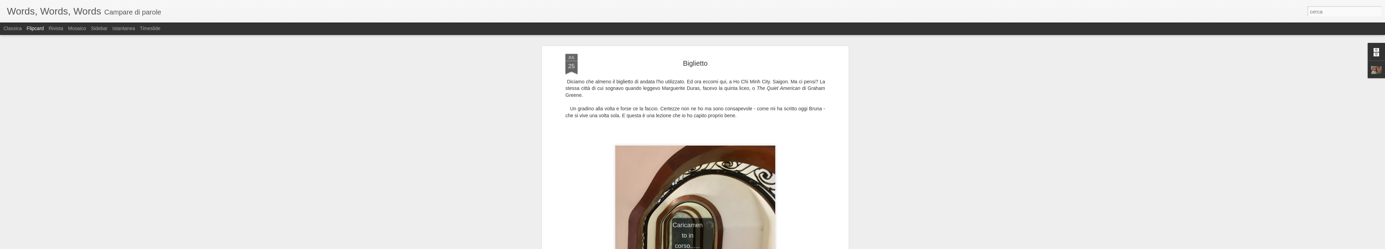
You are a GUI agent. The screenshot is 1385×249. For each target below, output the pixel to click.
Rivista (55, 28)
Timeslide (150, 28)
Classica (12, 28)
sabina (724, 117)
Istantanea (124, 28)
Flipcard (35, 28)
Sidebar (99, 28)
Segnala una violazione (742, 245)
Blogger (714, 245)
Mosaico (77, 28)
